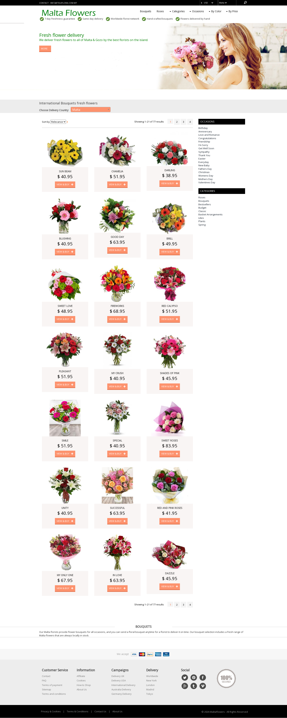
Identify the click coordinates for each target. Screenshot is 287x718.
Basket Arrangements (210, 214)
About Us (82, 689)
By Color (216, 11)
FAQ (44, 680)
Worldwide (152, 676)
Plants (201, 221)
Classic (202, 211)
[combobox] (91, 109)
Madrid (150, 689)
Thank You (204, 155)
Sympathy (204, 151)
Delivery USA (118, 680)
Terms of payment (52, 685)
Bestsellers (204, 204)
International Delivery (123, 685)
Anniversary (205, 131)
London (150, 685)
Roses (160, 11)
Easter (202, 158)
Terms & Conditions (77, 711)
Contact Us (100, 711)
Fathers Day (205, 168)
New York (151, 680)
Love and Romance (209, 134)
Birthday (203, 128)
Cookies (81, 680)
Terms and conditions (54, 694)
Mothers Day (205, 179)
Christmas (204, 172)
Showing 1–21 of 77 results (149, 121)
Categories (178, 11)
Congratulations (207, 138)
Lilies (201, 218)
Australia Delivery (121, 689)
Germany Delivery (121, 694)
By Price (233, 11)
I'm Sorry (203, 145)
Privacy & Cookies (51, 711)
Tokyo (149, 694)
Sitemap (46, 689)
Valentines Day (206, 182)
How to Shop (84, 685)
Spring (202, 224)
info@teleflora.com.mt (63, 2)
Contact (46, 676)
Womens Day (205, 175)
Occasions (198, 11)
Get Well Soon (206, 148)
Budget (202, 207)
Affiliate (81, 676)
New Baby (204, 165)
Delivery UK (117, 676)
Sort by (46, 121)
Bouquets (145, 11)
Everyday (203, 162)
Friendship (204, 141)
